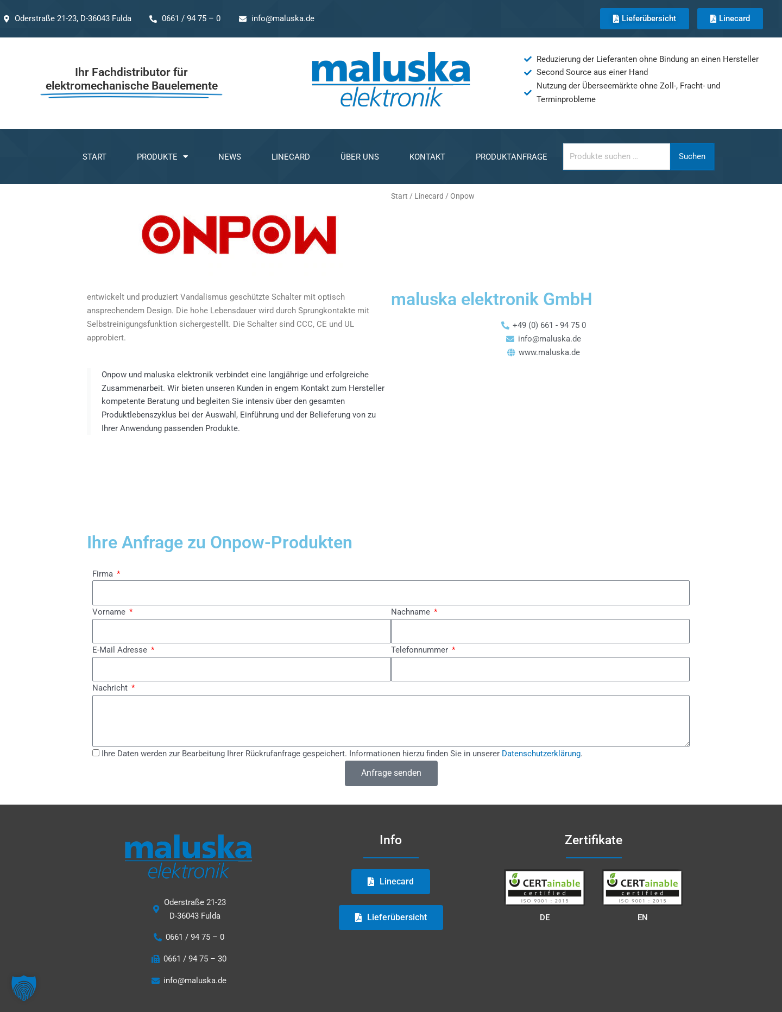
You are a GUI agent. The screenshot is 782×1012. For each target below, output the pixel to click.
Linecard (291, 157)
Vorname (110, 550)
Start (94, 157)
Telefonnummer (420, 588)
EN (643, 856)
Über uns (359, 157)
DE (545, 856)
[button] (24, 988)
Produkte (162, 156)
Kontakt (427, 157)
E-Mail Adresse (120, 588)
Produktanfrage (511, 157)
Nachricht (111, 626)
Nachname (411, 550)
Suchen (692, 156)
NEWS (229, 157)
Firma (103, 512)
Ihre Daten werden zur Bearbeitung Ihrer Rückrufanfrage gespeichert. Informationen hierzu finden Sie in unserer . (342, 692)
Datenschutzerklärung (541, 692)
